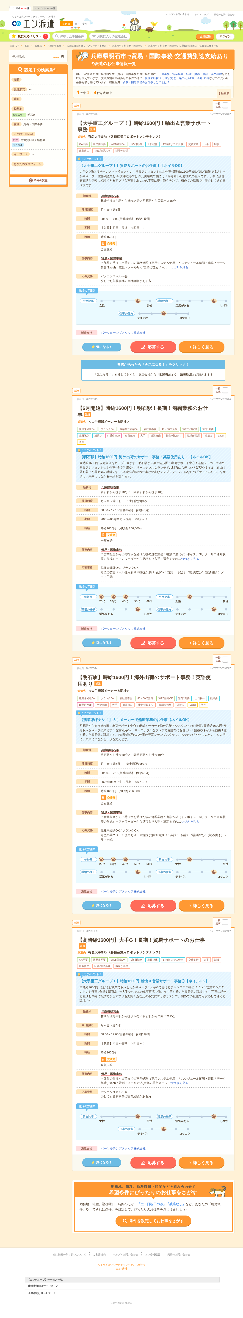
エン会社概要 (152, 1254)
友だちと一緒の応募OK (179, 78)
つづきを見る (179, 267)
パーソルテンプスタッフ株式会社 (123, 332)
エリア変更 (81, 23)
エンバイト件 (45, 8)
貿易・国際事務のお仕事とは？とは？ (146, 82)
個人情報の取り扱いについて (69, 1254)
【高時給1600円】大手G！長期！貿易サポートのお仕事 (141, 940)
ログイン (225, 36)
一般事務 (164, 74)
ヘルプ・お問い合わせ (177, 14)
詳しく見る (203, 347)
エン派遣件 (20, 8)
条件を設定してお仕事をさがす (156, 1221)
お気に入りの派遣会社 (112, 36)
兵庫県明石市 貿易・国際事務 (127, 45)
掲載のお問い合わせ (224, 15)
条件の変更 (40, 180)
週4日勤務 (203, 78)
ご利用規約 (99, 1254)
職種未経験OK (154, 78)
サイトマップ (201, 15)
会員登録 (205, 36)
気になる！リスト (33, 36)
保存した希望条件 (72, 36)
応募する (156, 347)
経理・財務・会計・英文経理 (204, 74)
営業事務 (177, 74)
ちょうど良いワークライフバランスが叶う (34, 16)
